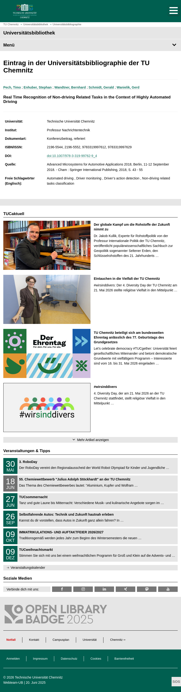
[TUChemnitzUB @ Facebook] (62, 589)
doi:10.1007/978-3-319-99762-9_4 (72, 156)
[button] (168, 11)
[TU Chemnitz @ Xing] (125, 589)
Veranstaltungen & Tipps (26, 451)
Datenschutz (69, 658)
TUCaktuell (13, 214)
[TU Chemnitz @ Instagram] (83, 589)
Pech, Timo (12, 87)
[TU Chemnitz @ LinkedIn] (104, 589)
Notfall (11, 639)
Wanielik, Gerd (128, 87)
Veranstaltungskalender (28, 567)
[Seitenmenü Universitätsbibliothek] (90, 45)
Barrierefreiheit (124, 658)
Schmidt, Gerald (101, 87)
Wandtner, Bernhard (70, 87)
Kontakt (34, 639)
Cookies (95, 658)
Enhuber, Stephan (38, 87)
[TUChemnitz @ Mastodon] (146, 589)
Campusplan (61, 639)
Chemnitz (116, 639)
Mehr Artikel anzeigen (93, 440)
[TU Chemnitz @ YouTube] (168, 589)
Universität (90, 639)
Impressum (40, 658)
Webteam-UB (13, 682)
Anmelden (13, 658)
